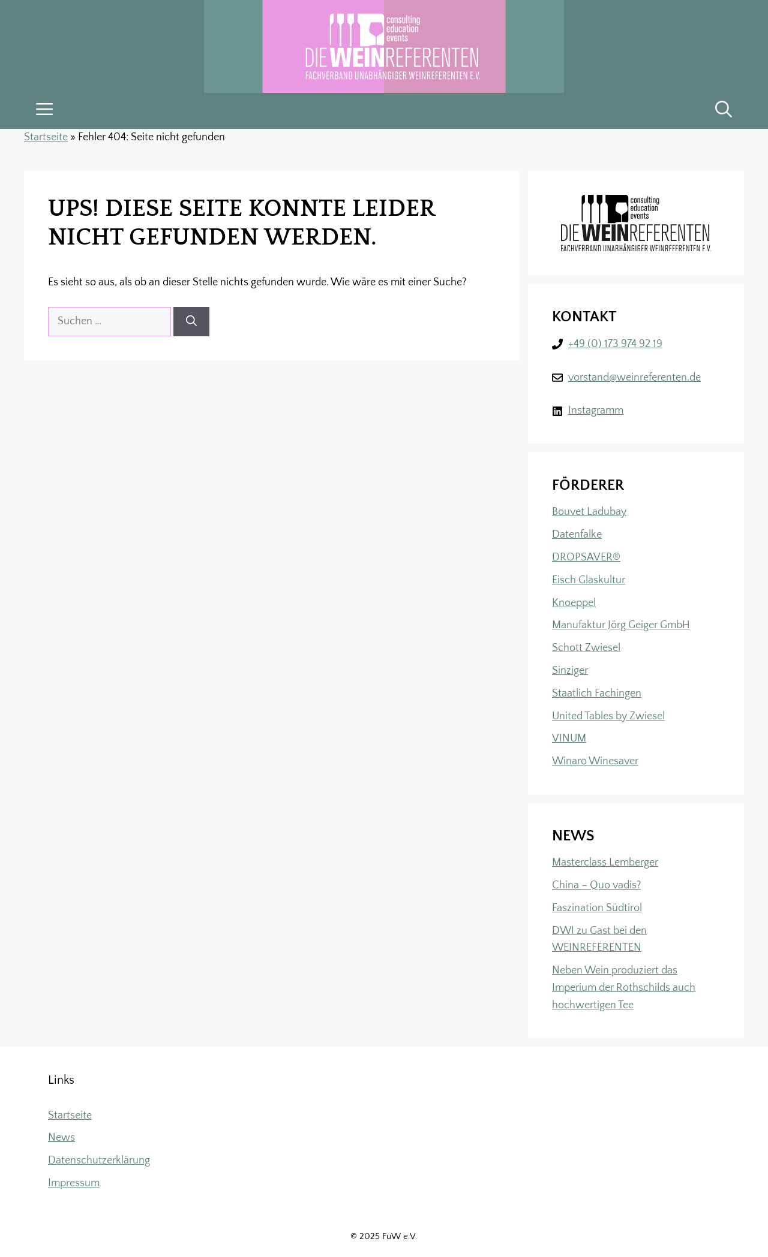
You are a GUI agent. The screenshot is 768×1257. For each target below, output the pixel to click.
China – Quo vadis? (596, 885)
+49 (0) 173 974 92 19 (615, 344)
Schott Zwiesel (586, 648)
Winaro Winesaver (595, 761)
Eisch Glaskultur (588, 580)
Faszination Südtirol (597, 908)
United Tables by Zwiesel (608, 716)
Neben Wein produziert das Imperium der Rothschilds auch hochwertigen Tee (623, 987)
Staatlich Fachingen (596, 694)
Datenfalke (577, 535)
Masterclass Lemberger (605, 863)
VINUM (569, 738)
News (61, 1138)
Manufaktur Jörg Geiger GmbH (621, 625)
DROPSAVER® (586, 557)
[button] (723, 111)
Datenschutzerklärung (99, 1160)
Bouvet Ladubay (589, 512)
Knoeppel (574, 603)
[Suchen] (191, 321)
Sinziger (570, 671)
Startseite (46, 137)
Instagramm (595, 411)
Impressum (74, 1183)
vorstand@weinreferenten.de (634, 378)
